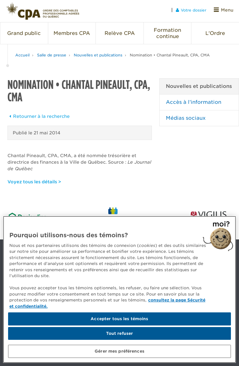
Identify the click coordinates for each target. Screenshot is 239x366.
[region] (119, 289)
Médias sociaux (186, 116)
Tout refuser (119, 333)
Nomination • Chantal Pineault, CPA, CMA (170, 53)
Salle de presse (51, 53)
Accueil (22, 53)
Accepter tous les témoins (119, 318)
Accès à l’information (193, 100)
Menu (224, 9)
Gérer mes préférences (119, 351)
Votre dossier (193, 9)
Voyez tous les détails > (34, 179)
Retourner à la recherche (38, 114)
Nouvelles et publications (98, 53)
